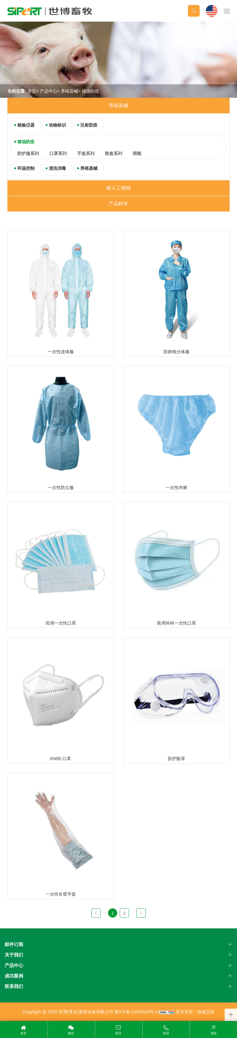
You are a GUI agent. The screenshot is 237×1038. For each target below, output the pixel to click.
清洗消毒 (57, 168)
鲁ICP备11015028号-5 (136, 1011)
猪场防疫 (90, 91)
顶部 (213, 1033)
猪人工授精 (118, 187)
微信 (71, 1033)
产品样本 (118, 203)
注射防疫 (89, 125)
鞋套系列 (113, 153)
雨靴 (137, 153)
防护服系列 (28, 153)
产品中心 (48, 91)
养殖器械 (69, 91)
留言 (118, 1033)
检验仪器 (26, 125)
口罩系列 (58, 153)
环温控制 (26, 168)
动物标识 (57, 125)
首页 (31, 91)
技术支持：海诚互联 (195, 1011)
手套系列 (85, 153)
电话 (166, 1033)
